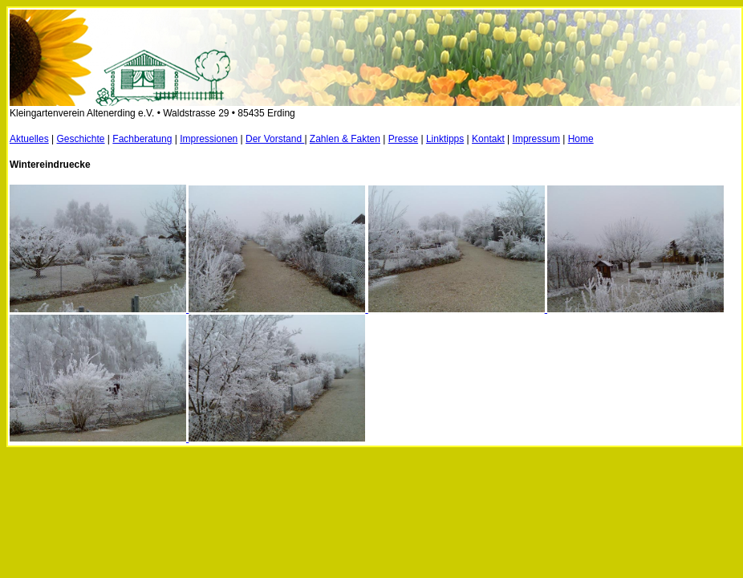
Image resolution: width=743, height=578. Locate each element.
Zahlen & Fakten (345, 138)
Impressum (536, 138)
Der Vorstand (275, 138)
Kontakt (488, 138)
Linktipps (445, 138)
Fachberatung (142, 138)
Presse (403, 138)
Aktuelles (29, 138)
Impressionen (209, 138)
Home (581, 138)
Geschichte (81, 138)
